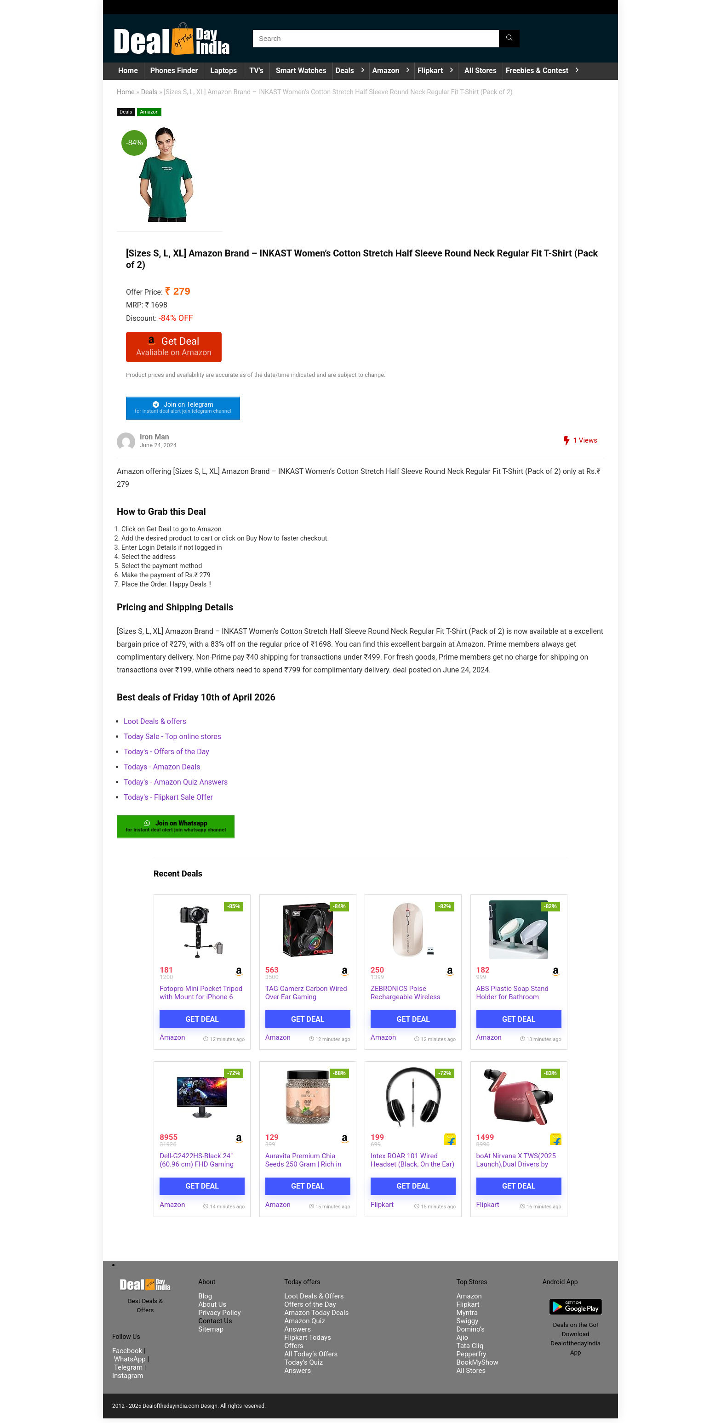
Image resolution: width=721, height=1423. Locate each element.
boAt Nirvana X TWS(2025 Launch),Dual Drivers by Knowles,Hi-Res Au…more (516, 1168)
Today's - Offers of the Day (166, 754)
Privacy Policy (219, 1317)
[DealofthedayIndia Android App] (575, 1307)
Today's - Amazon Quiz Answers (176, 784)
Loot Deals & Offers (313, 1301)
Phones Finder (174, 70)
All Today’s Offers (311, 1359)
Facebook (128, 1355)
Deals (345, 70)
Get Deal (202, 1023)
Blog (205, 1301)
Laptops (223, 70)
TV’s (256, 70)
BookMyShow (477, 1367)
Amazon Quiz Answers (304, 1329)
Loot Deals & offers (155, 724)
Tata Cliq (470, 1350)
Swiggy (468, 1325)
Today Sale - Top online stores (172, 739)
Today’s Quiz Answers (303, 1371)
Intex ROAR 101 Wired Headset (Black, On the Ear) (412, 1164)
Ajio (463, 1342)
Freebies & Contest (537, 70)
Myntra (467, 1317)
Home (128, 70)
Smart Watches (301, 70)
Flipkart (430, 70)
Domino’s (471, 1334)
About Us (212, 1309)
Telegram (128, 1372)
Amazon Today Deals (316, 1317)
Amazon (386, 70)
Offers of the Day (310, 1309)
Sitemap (210, 1334)
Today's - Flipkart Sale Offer (168, 800)
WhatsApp (130, 1364)
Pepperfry (471, 1359)
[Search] (509, 38)
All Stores (480, 70)
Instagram (127, 1380)
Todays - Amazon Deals (162, 769)
